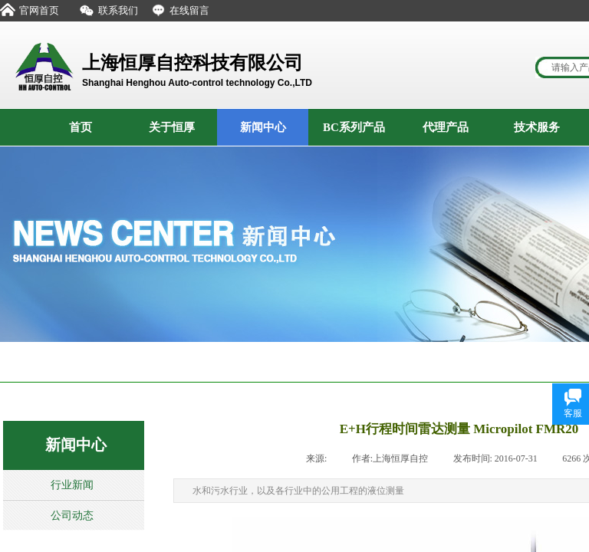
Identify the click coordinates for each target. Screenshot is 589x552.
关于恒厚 (172, 127)
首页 (80, 127)
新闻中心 (263, 127)
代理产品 (446, 127)
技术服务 (537, 127)
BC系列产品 (354, 127)
